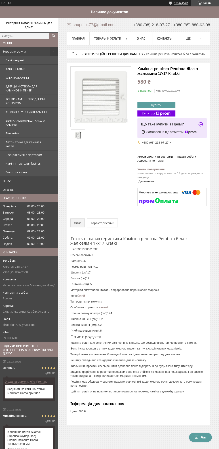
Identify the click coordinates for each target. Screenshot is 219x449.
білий (81, 295)
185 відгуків (181, 3)
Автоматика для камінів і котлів (23, 144)
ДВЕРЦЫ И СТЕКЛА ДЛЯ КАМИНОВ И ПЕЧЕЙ (21, 88)
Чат (200, 437)
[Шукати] (53, 35)
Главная (78, 38)
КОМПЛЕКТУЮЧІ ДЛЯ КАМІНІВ (26, 112)
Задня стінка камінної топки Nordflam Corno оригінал (26, 391)
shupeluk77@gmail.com (19, 325)
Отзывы (8, 190)
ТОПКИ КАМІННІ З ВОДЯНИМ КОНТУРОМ (25, 101)
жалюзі (103, 307)
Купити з (156, 113)
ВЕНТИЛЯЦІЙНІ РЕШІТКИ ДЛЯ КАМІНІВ (25, 123)
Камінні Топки (15, 69)
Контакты (164, 38)
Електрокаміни (16, 172)
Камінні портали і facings (23, 163)
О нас (7, 181)
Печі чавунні (15, 60)
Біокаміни (12, 133)
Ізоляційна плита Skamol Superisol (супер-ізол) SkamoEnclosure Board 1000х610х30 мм (24, 438)
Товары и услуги (14, 51)
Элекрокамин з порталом (24, 155)
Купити (156, 105)
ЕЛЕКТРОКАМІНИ (17, 78)
